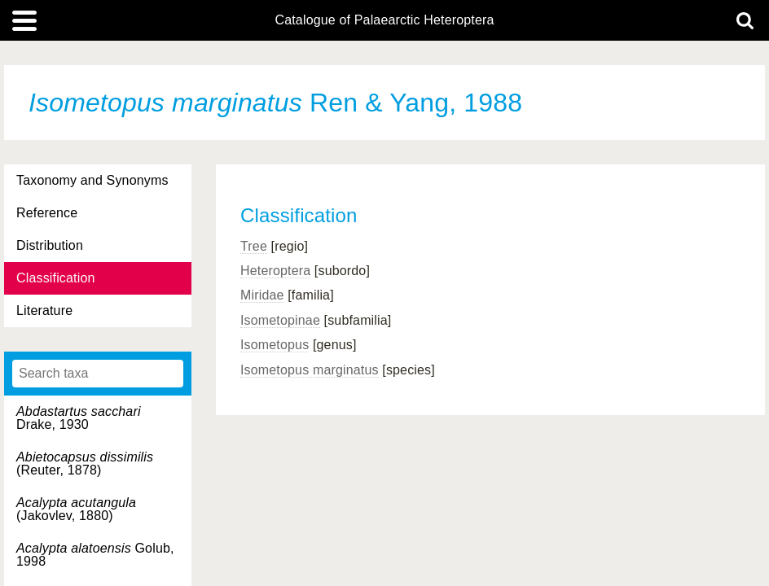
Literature (44, 310)
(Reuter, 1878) (84, 463)
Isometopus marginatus (309, 370)
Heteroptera (275, 271)
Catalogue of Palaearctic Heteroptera (384, 20)
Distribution (49, 245)
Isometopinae (280, 320)
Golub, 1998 (95, 554)
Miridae (262, 295)
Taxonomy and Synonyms (92, 180)
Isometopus (274, 345)
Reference (46, 213)
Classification (55, 278)
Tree (253, 246)
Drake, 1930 (78, 418)
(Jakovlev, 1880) (76, 509)
